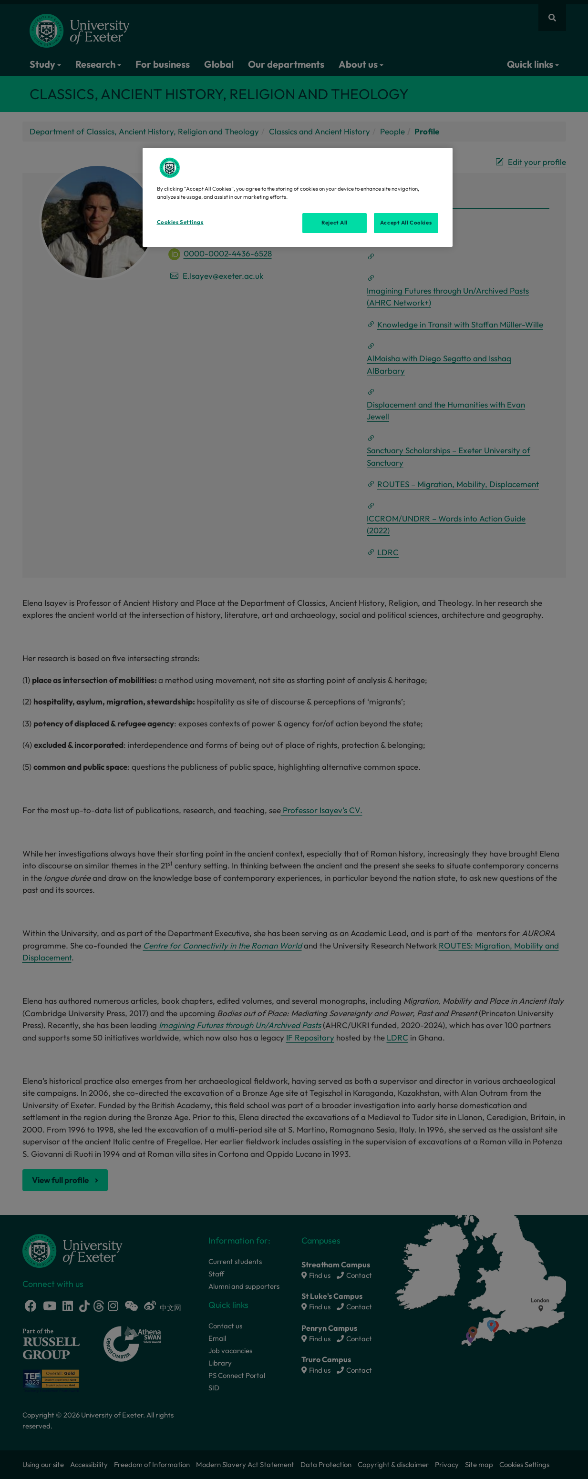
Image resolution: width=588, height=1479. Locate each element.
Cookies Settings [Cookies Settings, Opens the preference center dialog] (180, 222)
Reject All (334, 222)
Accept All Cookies (406, 222)
